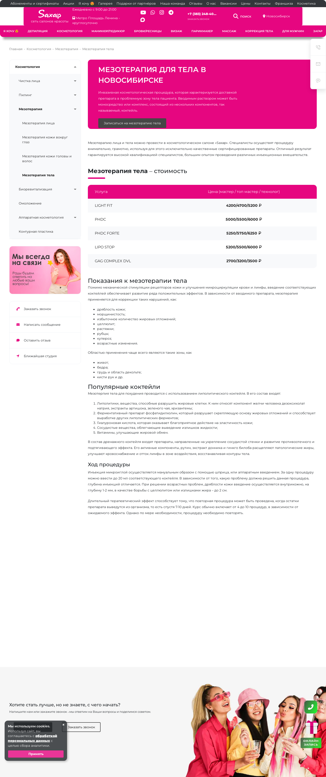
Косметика (306, 3)
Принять (35, 754)
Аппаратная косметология (41, 212)
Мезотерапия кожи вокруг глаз (45, 134)
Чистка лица (29, 76)
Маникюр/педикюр (108, 28)
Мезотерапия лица (38, 118)
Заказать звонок (206, 17)
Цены (245, 3)
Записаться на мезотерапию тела (132, 118)
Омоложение (30, 198)
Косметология (70, 28)
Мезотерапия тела (38, 170)
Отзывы (195, 3)
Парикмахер (202, 28)
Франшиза (284, 3)
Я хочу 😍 (86, 3)
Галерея (105, 3)
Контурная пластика (36, 227)
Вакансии (228, 3)
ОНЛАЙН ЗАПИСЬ (311, 742)
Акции (68, 3)
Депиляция (38, 28)
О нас (211, 3)
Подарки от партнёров (136, 3)
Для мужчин (293, 28)
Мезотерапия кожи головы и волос (47, 153)
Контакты (263, 3)
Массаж (229, 28)
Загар (318, 28)
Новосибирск (298, 14)
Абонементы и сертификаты (34, 3)
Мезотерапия (30, 104)
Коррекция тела (259, 28)
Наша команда (172, 3)
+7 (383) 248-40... (209, 12)
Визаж (176, 28)
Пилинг (25, 90)
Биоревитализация (35, 184)
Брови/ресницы (148, 28)
